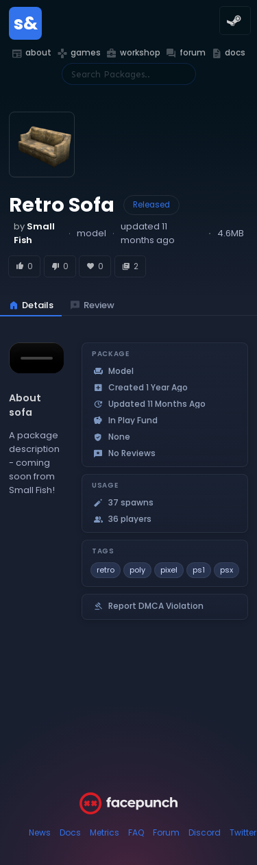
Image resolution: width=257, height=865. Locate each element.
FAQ (136, 832)
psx (226, 569)
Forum (166, 832)
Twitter (243, 832)
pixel (169, 569)
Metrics (104, 832)
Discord (204, 832)
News (40, 832)
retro (105, 569)
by (34, 233)
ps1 (199, 569)
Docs (70, 832)
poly (137, 569)
